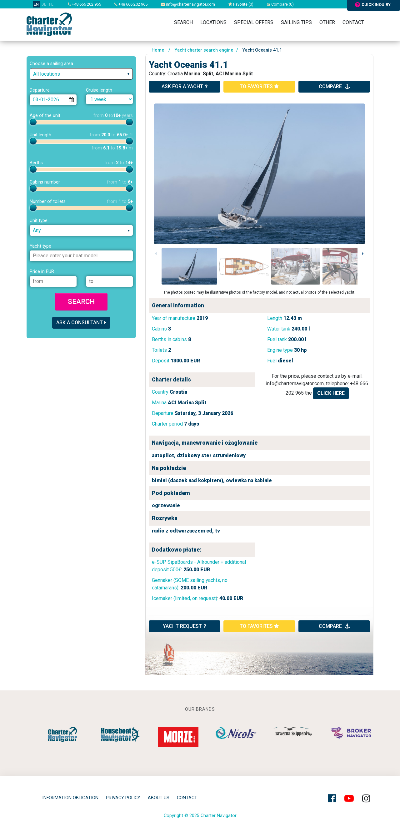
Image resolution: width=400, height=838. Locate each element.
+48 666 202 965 (84, 4)
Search (183, 22)
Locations (213, 22)
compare (334, 86)
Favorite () (240, 4)
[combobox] (81, 74)
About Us (158, 797)
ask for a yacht (185, 86)
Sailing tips (296, 22)
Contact (353, 22)
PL (51, 4)
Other (327, 22)
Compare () (280, 4)
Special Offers (253, 22)
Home (158, 50)
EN (36, 4)
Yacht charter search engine (204, 50)
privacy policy (123, 797)
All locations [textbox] (46, 74)
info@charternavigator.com (188, 4)
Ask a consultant (81, 323)
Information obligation (70, 797)
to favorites (259, 86)
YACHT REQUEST (184, 626)
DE (44, 4)
